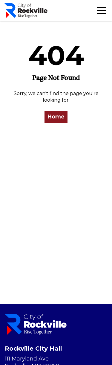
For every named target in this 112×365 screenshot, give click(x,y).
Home (56, 116)
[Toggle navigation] (102, 10)
